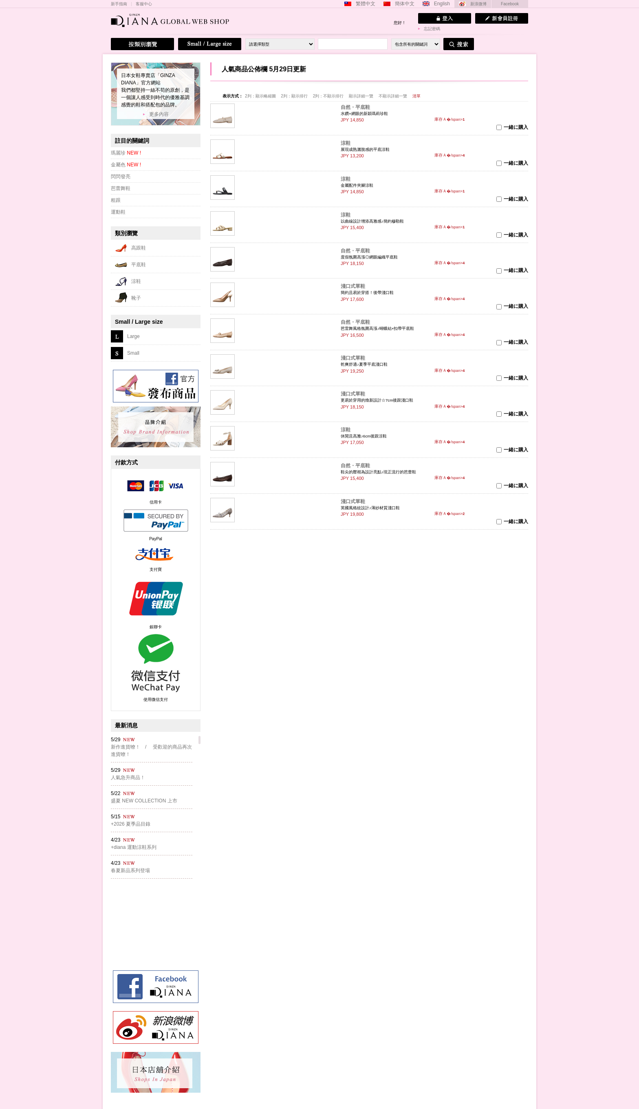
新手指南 (119, 4)
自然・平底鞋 (355, 107)
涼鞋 (345, 143)
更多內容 (159, 114)
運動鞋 (118, 212)
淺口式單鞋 (353, 286)
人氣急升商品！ (128, 777)
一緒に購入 (516, 127)
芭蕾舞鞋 (120, 188)
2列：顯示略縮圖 (260, 96)
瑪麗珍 (126, 153)
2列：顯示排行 (294, 96)
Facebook (510, 4)
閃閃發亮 (120, 176)
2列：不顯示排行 (328, 96)
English (442, 4)
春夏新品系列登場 (130, 870)
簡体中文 (404, 4)
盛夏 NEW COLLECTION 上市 (144, 801)
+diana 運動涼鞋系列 (133, 847)
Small (133, 353)
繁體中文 (365, 4)
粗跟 (116, 200)
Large (133, 336)
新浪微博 (478, 4)
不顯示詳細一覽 (393, 96)
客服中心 (144, 4)
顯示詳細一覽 (361, 96)
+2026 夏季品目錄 (130, 824)
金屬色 (126, 165)
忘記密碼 (432, 29)
